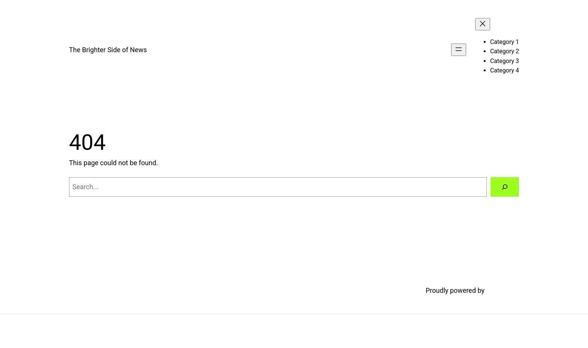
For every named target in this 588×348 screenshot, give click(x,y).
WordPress (502, 290)
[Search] (504, 187)
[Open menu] (458, 50)
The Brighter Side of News (108, 50)
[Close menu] (482, 24)
